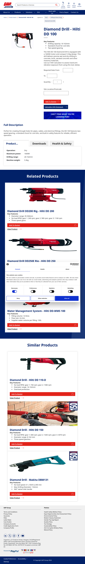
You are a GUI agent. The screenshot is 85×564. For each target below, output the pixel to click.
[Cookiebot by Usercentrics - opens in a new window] (71, 264)
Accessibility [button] (22, 559)
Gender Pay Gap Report (51, 520)
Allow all (66, 298)
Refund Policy (48, 530)
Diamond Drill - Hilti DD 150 (26, 429)
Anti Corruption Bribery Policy (53, 528)
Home (5, 17)
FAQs (5, 518)
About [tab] (67, 269)
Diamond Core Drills (50, 21)
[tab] (16, 143)
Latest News (7, 520)
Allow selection (42, 298)
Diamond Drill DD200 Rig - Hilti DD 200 (30, 211)
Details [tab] (42, 269)
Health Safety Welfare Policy (52, 512)
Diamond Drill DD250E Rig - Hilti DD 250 (31, 261)
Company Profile (9, 528)
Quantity (47, 82)
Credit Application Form (11, 526)
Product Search (13, 17)
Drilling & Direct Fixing (56, 17)
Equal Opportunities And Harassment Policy (57, 514)
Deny (18, 298)
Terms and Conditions (10, 512)
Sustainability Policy (50, 526)
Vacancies (7, 516)
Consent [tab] (17, 269)
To (45, 76)
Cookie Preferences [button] (10, 559)
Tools (46, 17)
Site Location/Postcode (53, 89)
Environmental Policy (50, 516)
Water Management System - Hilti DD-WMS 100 (36, 311)
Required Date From (51, 70)
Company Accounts (10, 524)
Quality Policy (48, 522)
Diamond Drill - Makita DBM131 (29, 479)
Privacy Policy (8, 514)
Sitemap (6, 562)
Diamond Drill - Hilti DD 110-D (28, 380)
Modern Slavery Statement (52, 518)
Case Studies (8, 522)
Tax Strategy (48, 524)
